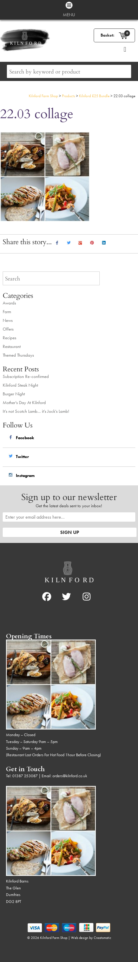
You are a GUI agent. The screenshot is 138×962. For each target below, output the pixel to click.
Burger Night (14, 394)
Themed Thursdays (18, 355)
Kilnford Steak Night (20, 385)
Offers (8, 329)
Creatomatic (102, 938)
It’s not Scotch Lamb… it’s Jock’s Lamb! (36, 411)
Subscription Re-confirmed (26, 376)
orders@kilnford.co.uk (69, 775)
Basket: (107, 35)
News (8, 320)
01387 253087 (25, 775)
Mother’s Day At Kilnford (24, 403)
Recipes (9, 338)
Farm (7, 312)
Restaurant (12, 346)
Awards (9, 303)
